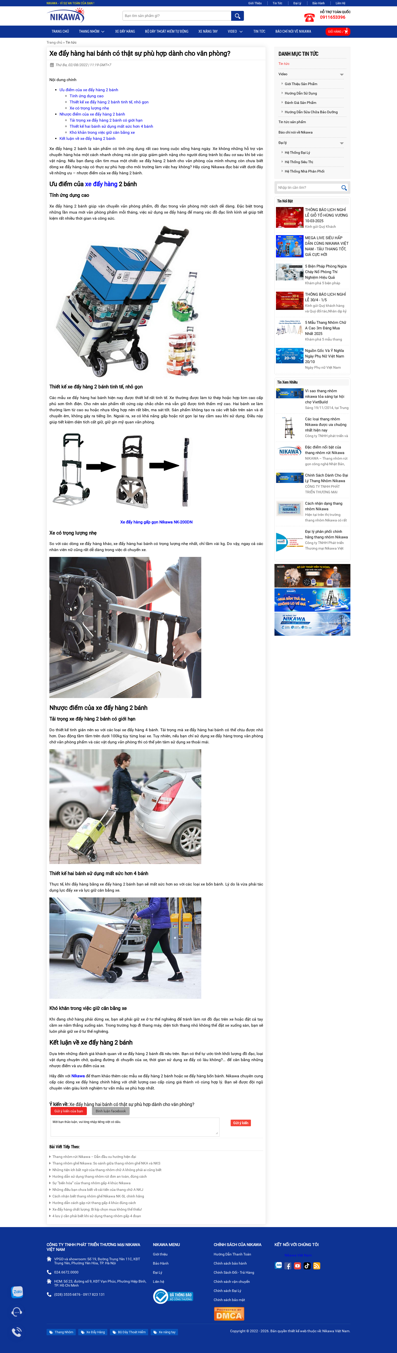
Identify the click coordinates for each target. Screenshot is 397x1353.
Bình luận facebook (111, 1111)
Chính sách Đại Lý (229, 1291)
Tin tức (259, 31)
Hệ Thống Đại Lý (295, 153)
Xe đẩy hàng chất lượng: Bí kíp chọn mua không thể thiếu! (95, 1208)
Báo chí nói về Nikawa (293, 31)
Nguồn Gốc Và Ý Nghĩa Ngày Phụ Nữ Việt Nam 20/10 (324, 356)
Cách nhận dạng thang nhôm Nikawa (323, 506)
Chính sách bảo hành (232, 1263)
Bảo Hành (318, 3)
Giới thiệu (162, 1254)
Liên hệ (160, 1282)
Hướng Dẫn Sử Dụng (299, 93)
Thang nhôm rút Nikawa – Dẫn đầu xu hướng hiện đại (92, 1156)
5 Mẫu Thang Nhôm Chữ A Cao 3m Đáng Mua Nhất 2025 (325, 328)
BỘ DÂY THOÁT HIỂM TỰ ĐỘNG (166, 31)
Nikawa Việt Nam (298, 1255)
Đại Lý (297, 3)
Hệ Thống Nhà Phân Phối (302, 171)
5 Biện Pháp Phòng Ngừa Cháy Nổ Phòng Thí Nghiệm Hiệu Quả (326, 272)
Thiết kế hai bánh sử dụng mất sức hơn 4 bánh (111, 126)
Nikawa (78, 1076)
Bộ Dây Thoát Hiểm (129, 1332)
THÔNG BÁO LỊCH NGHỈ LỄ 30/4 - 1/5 (325, 297)
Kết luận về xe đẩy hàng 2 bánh (87, 138)
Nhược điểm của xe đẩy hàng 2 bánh (92, 114)
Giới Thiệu (255, 3)
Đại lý (283, 143)
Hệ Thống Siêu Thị (297, 162)
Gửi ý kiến (240, 1123)
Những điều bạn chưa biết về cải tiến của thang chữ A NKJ (96, 1189)
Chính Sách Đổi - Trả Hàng (236, 1272)
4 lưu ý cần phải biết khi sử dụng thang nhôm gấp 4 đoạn (95, 1215)
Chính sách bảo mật (231, 1300)
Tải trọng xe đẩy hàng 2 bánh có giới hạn (106, 120)
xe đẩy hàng (101, 184)
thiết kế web (297, 1331)
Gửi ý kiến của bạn (68, 1111)
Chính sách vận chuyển (234, 1282)
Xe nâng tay (208, 31)
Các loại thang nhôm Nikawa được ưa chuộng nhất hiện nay (325, 425)
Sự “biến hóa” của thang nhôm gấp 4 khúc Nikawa (90, 1182)
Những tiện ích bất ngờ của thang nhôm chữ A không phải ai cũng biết (105, 1169)
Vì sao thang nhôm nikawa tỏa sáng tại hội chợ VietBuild (324, 396)
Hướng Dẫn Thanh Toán (234, 1254)
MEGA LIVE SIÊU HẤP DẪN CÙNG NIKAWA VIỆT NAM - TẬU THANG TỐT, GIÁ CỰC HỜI (327, 246)
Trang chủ (60, 31)
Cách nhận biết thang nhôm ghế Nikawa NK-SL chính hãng (96, 1195)
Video (235, 31)
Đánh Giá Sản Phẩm (298, 103)
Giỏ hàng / (338, 31)
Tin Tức (277, 3)
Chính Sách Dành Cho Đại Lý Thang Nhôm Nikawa (326, 478)
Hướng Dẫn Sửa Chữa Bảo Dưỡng (309, 112)
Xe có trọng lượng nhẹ (89, 108)
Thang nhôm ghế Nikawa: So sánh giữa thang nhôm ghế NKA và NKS (104, 1162)
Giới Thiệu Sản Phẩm (299, 84)
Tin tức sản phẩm (292, 122)
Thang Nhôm (92, 31)
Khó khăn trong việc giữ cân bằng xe (102, 132)
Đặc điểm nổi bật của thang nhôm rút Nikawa (324, 450)
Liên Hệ (340, 3)
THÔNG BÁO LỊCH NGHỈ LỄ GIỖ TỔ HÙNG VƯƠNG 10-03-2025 (326, 215)
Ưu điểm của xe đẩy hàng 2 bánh (88, 89)
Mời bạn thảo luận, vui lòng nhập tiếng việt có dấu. (135, 1126)
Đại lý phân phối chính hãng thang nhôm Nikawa (326, 534)
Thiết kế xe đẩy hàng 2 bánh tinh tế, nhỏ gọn (109, 102)
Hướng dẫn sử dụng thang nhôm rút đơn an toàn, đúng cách (98, 1175)
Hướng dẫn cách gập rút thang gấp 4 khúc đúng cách (92, 1202)
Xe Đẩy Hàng (125, 31)
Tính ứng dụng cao (87, 95)
